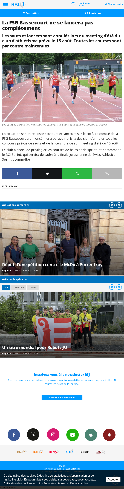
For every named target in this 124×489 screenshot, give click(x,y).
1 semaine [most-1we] (18, 287)
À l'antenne (93, 13)
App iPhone (91, 435)
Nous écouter (115, 4)
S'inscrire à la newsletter (62, 397)
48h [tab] (6, 287)
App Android (109, 435)
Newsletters (72, 435)
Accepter (113, 479)
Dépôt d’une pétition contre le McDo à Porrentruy (52, 264)
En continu (31, 13)
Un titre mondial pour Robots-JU (34, 347)
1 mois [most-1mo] (32, 287)
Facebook (14, 435)
